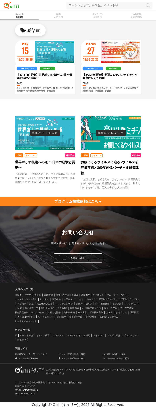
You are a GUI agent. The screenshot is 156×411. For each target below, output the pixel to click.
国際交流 (104, 303)
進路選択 (48, 294)
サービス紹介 (113, 335)
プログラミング (132, 303)
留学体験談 (90, 316)
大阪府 (79, 303)
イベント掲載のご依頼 (73, 369)
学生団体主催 (96, 312)
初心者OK (61, 316)
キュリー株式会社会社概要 (72, 354)
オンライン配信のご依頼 (122, 369)
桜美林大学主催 (44, 303)
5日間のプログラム (109, 316)
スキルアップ (31, 308)
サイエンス (98, 294)
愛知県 (89, 303)
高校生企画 (69, 312)
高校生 (18, 294)
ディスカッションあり (26, 299)
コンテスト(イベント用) (78, 335)
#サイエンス (23, 88)
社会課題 (116, 303)
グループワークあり (117, 294)
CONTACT (78, 257)
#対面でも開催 (50, 88)
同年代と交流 (62, 294)
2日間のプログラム (130, 299)
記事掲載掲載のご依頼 (97, 369)
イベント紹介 (26, 335)
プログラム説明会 (64, 303)
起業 (19, 308)
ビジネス (44, 299)
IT (96, 303)
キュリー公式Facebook (71, 358)
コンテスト (58, 335)
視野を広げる (47, 308)
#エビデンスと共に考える (95, 88)
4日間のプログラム (91, 308)
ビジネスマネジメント (26, 321)
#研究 (108, 90)
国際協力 (74, 308)
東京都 (37, 294)
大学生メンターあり (73, 299)
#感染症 (51, 90)
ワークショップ (45, 316)
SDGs (75, 294)
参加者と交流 (75, 316)
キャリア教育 (43, 335)
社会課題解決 (21, 312)
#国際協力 (36, 88)
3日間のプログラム (108, 299)
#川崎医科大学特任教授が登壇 (45, 89)
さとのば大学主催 (26, 316)
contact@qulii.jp (29, 389)
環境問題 (134, 312)
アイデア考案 (127, 308)
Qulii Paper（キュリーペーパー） (31, 354)
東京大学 (82, 312)
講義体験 (85, 294)
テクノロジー (37, 312)
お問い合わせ (53, 369)
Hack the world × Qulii (114, 354)
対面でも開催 (54, 312)
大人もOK (62, 308)
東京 (31, 303)
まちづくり (121, 312)
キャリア (91, 299)
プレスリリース (131, 335)
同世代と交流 (110, 308)
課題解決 (56, 299)
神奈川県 (21, 303)
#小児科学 (64, 88)
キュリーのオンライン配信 (116, 358)
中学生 (28, 294)
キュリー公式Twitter (26, 358)
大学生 (109, 312)
